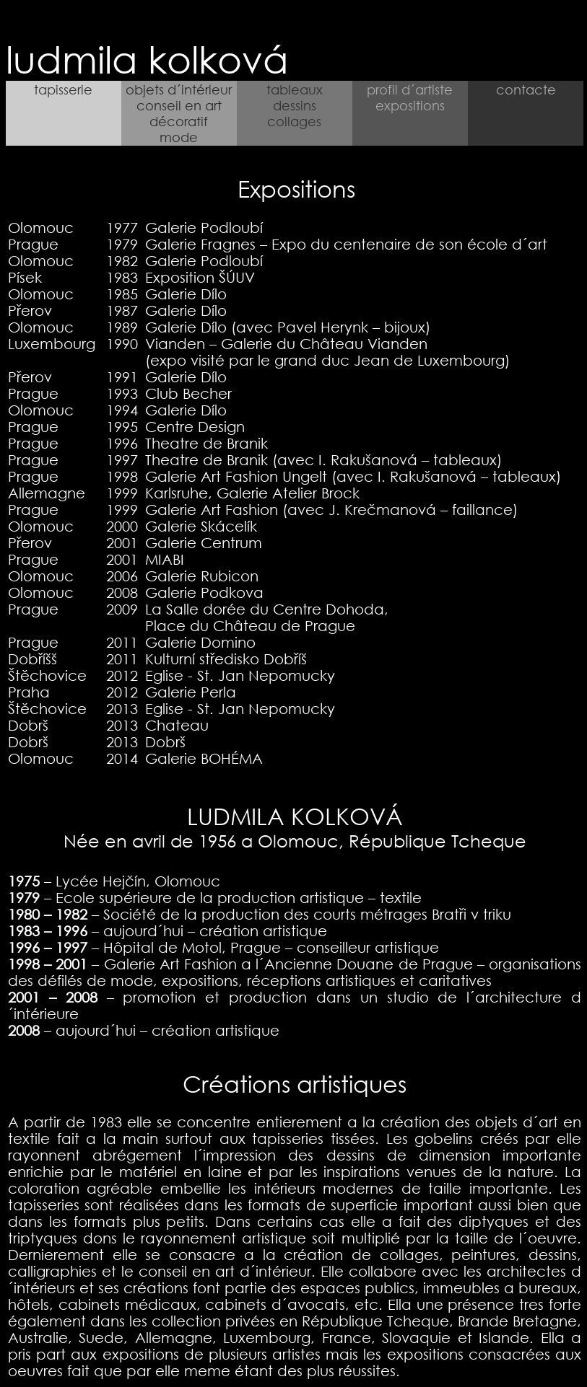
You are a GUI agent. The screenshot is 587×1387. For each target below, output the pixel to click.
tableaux (294, 89)
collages (294, 121)
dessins (294, 105)
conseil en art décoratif (179, 113)
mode (179, 137)
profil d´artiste (410, 89)
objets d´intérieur (179, 89)
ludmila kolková (152, 58)
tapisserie (63, 89)
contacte (526, 89)
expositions (410, 105)
